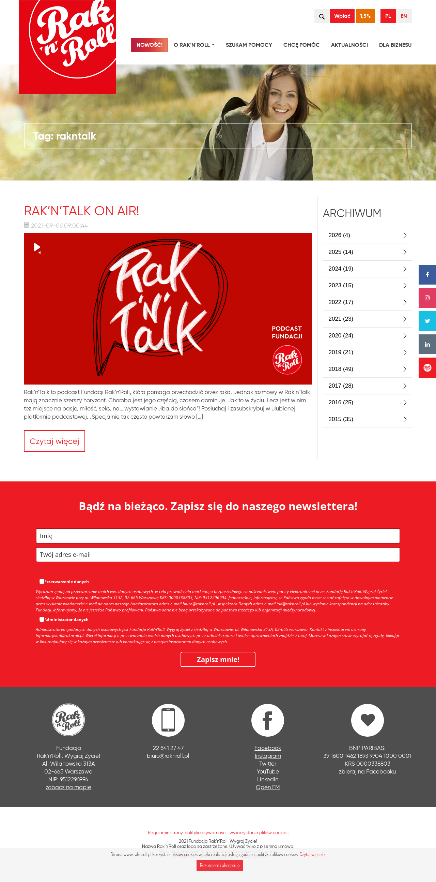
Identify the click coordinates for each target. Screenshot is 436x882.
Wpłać (342, 15)
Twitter (267, 763)
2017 (341, 385)
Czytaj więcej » (312, 854)
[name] (218, 536)
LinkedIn (267, 779)
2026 (339, 235)
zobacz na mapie (68, 787)
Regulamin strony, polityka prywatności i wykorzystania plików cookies (218, 832)
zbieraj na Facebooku (367, 771)
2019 (341, 352)
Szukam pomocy (249, 44)
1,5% (365, 15)
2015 (341, 419)
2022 (341, 302)
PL (388, 15)
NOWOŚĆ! (149, 44)
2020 (341, 335)
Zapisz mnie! (218, 659)
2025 (341, 252)
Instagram (268, 755)
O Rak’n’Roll (195, 45)
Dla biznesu (395, 44)
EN (404, 15)
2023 (341, 285)
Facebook (267, 747)
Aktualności (349, 44)
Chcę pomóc (301, 44)
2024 (341, 268)
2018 (341, 369)
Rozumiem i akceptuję (220, 865)
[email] (218, 554)
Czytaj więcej (54, 441)
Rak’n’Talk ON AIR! (81, 211)
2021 (341, 319)
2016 (341, 402)
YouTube (268, 771)
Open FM (268, 787)
